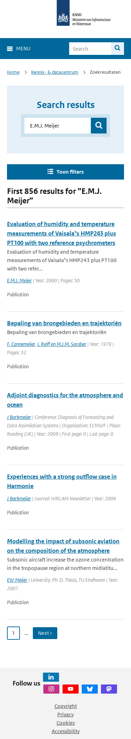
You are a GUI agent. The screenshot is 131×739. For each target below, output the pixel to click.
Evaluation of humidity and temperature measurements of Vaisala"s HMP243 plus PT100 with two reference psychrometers (61, 233)
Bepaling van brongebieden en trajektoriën (64, 323)
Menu (23, 48)
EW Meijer (17, 580)
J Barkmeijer (19, 417)
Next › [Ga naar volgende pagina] (45, 633)
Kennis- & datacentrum (54, 72)
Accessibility (66, 731)
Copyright (65, 706)
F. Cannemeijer (21, 344)
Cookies (66, 722)
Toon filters (70, 171)
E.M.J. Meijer (19, 280)
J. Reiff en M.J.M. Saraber (61, 344)
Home (13, 72)
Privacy (65, 714)
